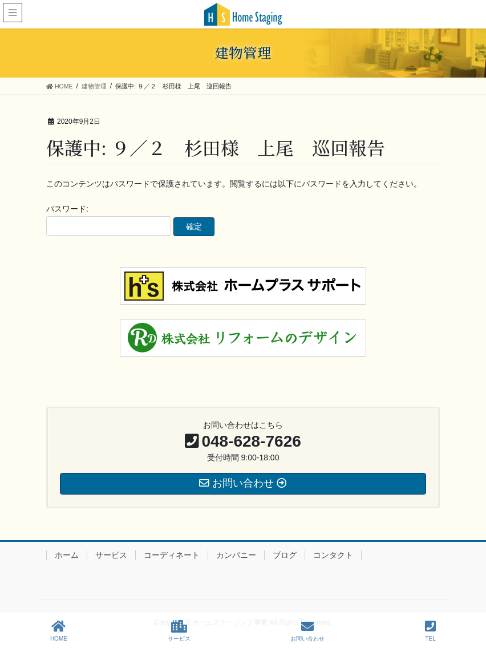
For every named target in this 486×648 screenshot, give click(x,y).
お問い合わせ (307, 631)
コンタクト (333, 555)
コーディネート (172, 555)
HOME (58, 631)
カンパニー (236, 555)
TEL (430, 631)
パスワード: (108, 220)
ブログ (285, 555)
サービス (111, 555)
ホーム (67, 555)
